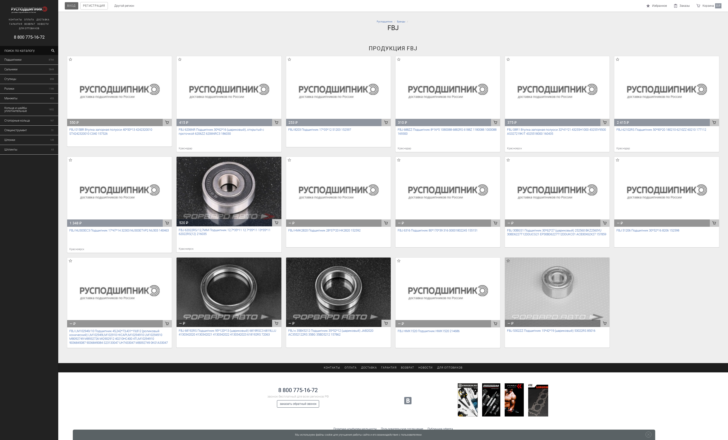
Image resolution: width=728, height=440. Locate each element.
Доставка (36, 19)
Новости (36, 24)
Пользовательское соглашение (402, 429)
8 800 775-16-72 (298, 390)
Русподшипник (385, 21)
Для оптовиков (22, 28)
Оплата (22, 19)
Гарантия (9, 24)
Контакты (8, 19)
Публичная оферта (440, 429)
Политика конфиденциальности (355, 429)
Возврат (23, 24)
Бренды (401, 21)
